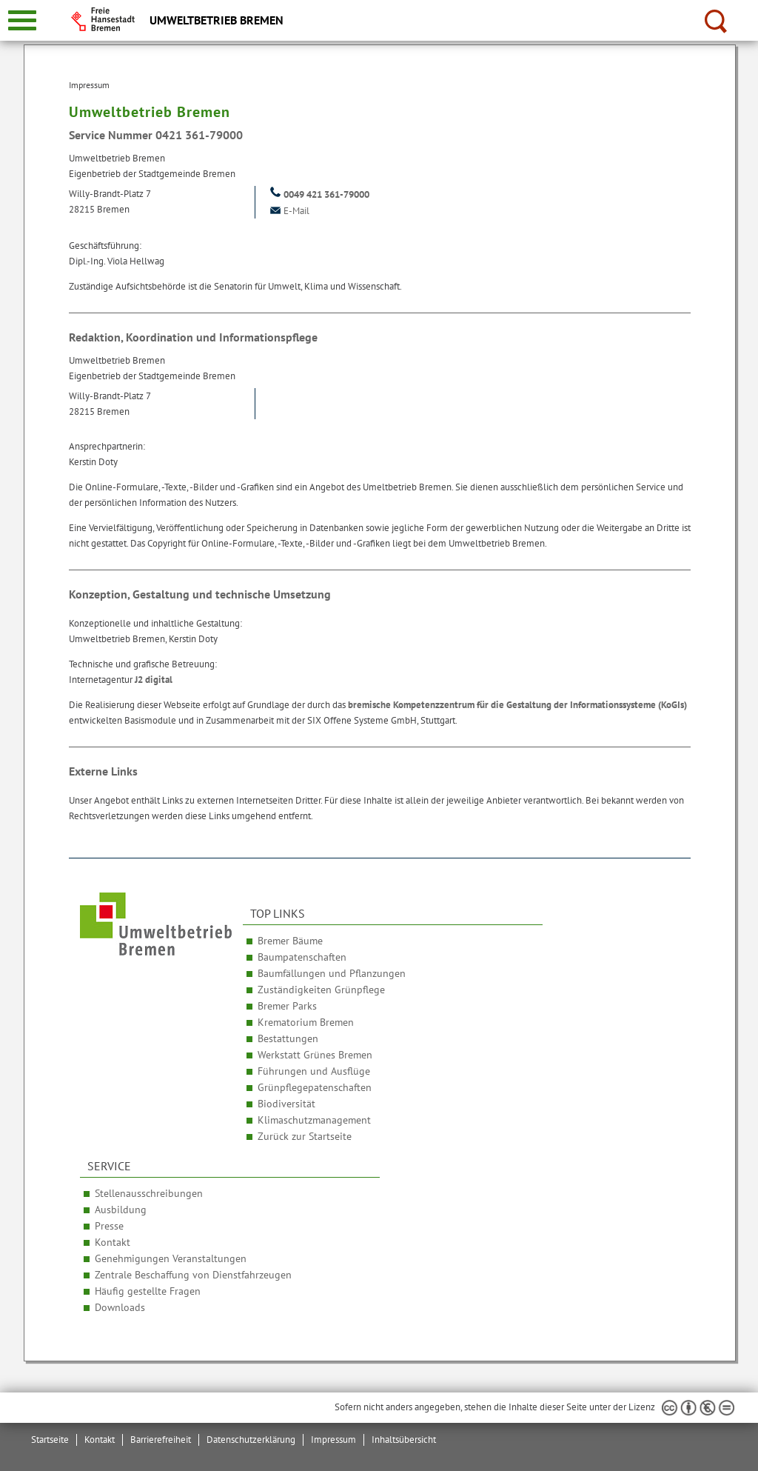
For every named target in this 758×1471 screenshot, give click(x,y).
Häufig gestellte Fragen (148, 1291)
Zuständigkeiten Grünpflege (321, 989)
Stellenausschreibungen (149, 1193)
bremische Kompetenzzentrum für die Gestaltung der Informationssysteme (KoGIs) (517, 704)
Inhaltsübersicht (404, 1439)
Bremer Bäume (290, 940)
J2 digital (153, 679)
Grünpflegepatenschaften (315, 1087)
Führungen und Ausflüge (314, 1071)
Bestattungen (288, 1038)
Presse (109, 1225)
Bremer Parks (287, 1006)
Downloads (120, 1307)
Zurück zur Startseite (305, 1136)
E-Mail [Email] (287, 210)
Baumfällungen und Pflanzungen (332, 973)
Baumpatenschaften (302, 957)
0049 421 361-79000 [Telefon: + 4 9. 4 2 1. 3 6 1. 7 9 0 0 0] (317, 194)
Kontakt (112, 1242)
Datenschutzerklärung (251, 1439)
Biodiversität (286, 1103)
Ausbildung (121, 1209)
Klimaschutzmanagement (314, 1120)
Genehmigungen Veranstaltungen (170, 1258)
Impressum (333, 1439)
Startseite (50, 1439)
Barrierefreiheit (160, 1439)
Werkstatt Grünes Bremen (315, 1054)
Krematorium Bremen (306, 1022)
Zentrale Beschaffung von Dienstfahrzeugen (193, 1274)
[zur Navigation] (22, 20)
